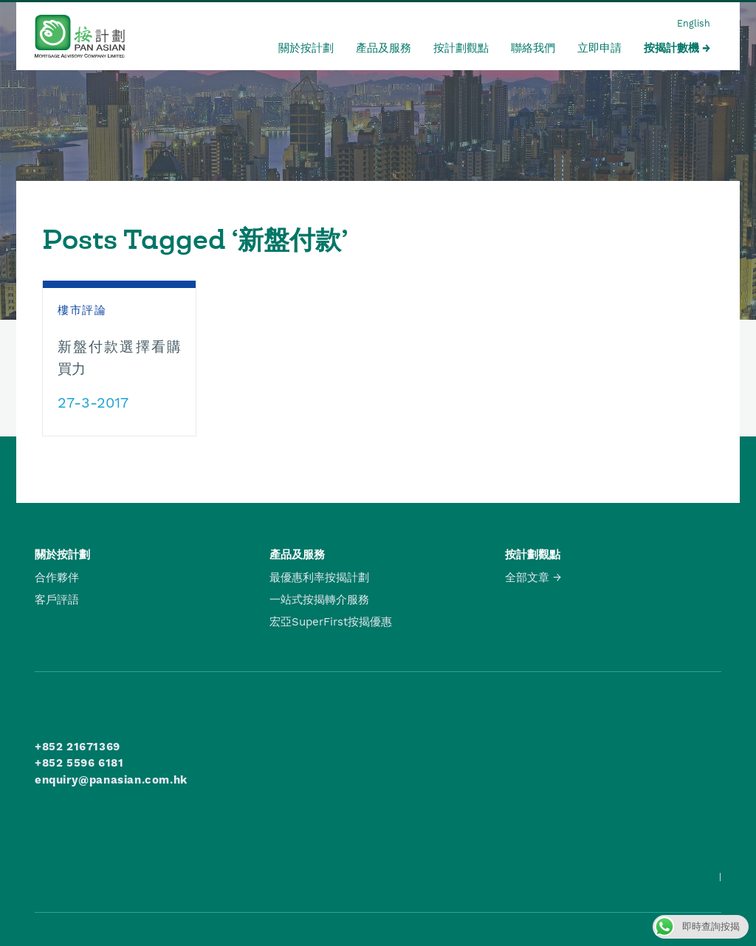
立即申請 (599, 48)
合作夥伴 (57, 577)
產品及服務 (383, 48)
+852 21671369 (77, 746)
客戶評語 (57, 599)
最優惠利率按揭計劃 (319, 577)
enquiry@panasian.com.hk (111, 779)
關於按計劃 (306, 48)
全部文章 (527, 577)
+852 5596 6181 (79, 763)
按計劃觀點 (461, 48)
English (693, 23)
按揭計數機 (671, 48)
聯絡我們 (533, 48)
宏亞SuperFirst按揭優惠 (330, 621)
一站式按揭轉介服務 (319, 599)
